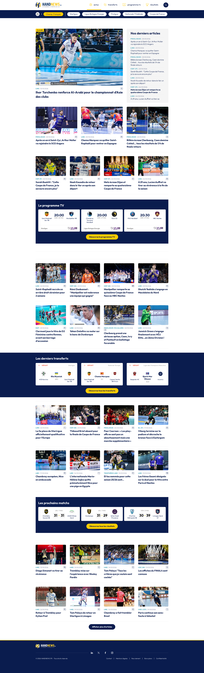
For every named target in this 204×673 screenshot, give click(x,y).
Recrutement (136, 658)
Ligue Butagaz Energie (94, 14)
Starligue (74, 14)
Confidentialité (161, 658)
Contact (109, 658)
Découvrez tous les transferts (102, 390)
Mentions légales (122, 658)
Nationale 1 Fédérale (134, 14)
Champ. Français (53, 14)
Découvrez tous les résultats (102, 526)
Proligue (114, 14)
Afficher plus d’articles (102, 627)
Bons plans (148, 658)
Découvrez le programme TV (102, 237)
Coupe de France (157, 14)
